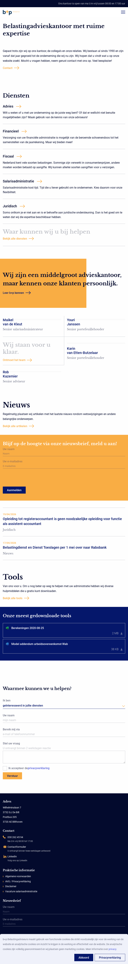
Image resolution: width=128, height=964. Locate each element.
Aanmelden (14, 490)
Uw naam (64, 452)
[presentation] (23, 477)
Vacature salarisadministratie (21, 891)
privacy (112, 949)
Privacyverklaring (110, 957)
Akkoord (84, 957)
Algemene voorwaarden (18, 876)
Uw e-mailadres (64, 464)
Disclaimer (10, 886)
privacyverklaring (38, 768)
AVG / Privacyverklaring (18, 881)
